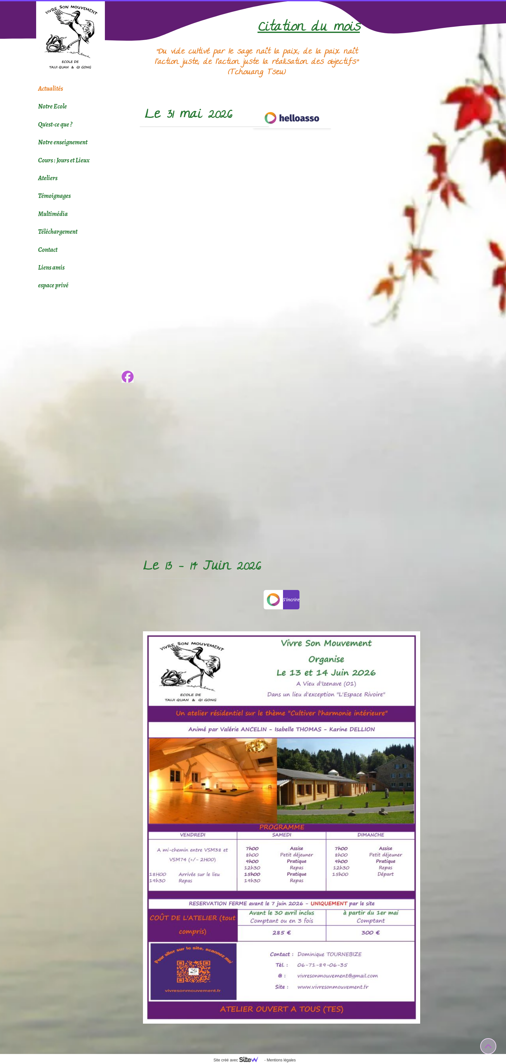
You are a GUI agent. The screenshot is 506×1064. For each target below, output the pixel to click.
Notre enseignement (62, 142)
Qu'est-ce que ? (55, 124)
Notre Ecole (52, 106)
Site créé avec (238, 1060)
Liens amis (51, 267)
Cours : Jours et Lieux (64, 160)
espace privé (53, 285)
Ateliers (47, 178)
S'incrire (282, 599)
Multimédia (53, 214)
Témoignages (54, 195)
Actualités (50, 88)
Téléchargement (57, 231)
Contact (47, 249)
